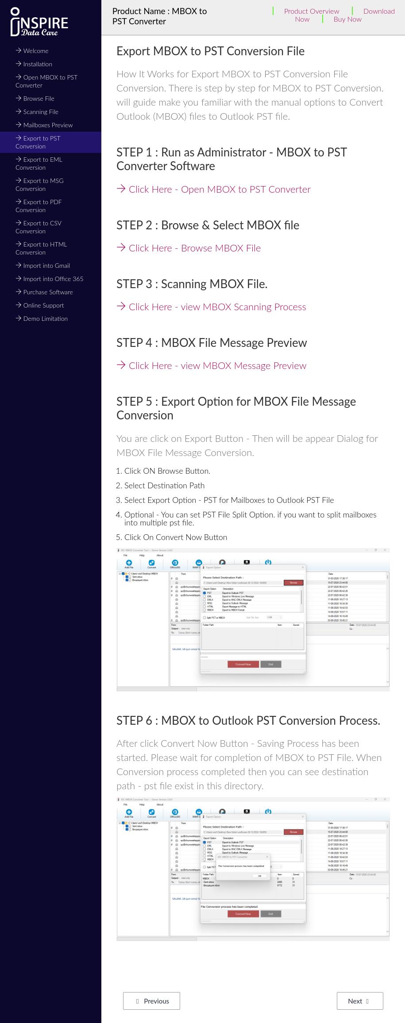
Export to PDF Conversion (38, 205)
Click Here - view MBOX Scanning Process (211, 306)
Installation (33, 64)
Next (358, 1001)
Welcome (32, 50)
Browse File (34, 98)
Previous (152, 1001)
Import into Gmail (42, 265)
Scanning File (36, 111)
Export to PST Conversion (37, 142)
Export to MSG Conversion (39, 184)
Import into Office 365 (49, 278)
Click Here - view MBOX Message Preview (211, 365)
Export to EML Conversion (38, 163)
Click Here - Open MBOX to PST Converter (213, 189)
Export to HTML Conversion (41, 248)
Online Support (39, 305)
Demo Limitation (41, 318)
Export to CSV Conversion (38, 227)
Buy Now (348, 19)
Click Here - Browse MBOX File (188, 248)
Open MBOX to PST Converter (46, 81)
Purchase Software (44, 292)
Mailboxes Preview (44, 125)
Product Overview (311, 11)
